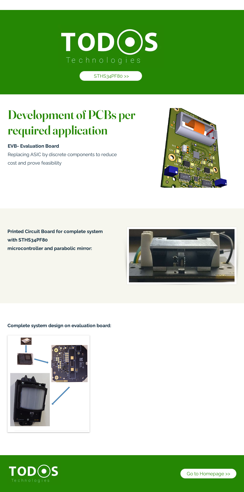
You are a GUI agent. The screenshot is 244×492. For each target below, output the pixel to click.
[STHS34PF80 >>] (110, 76)
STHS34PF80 (33, 240)
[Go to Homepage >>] (208, 474)
